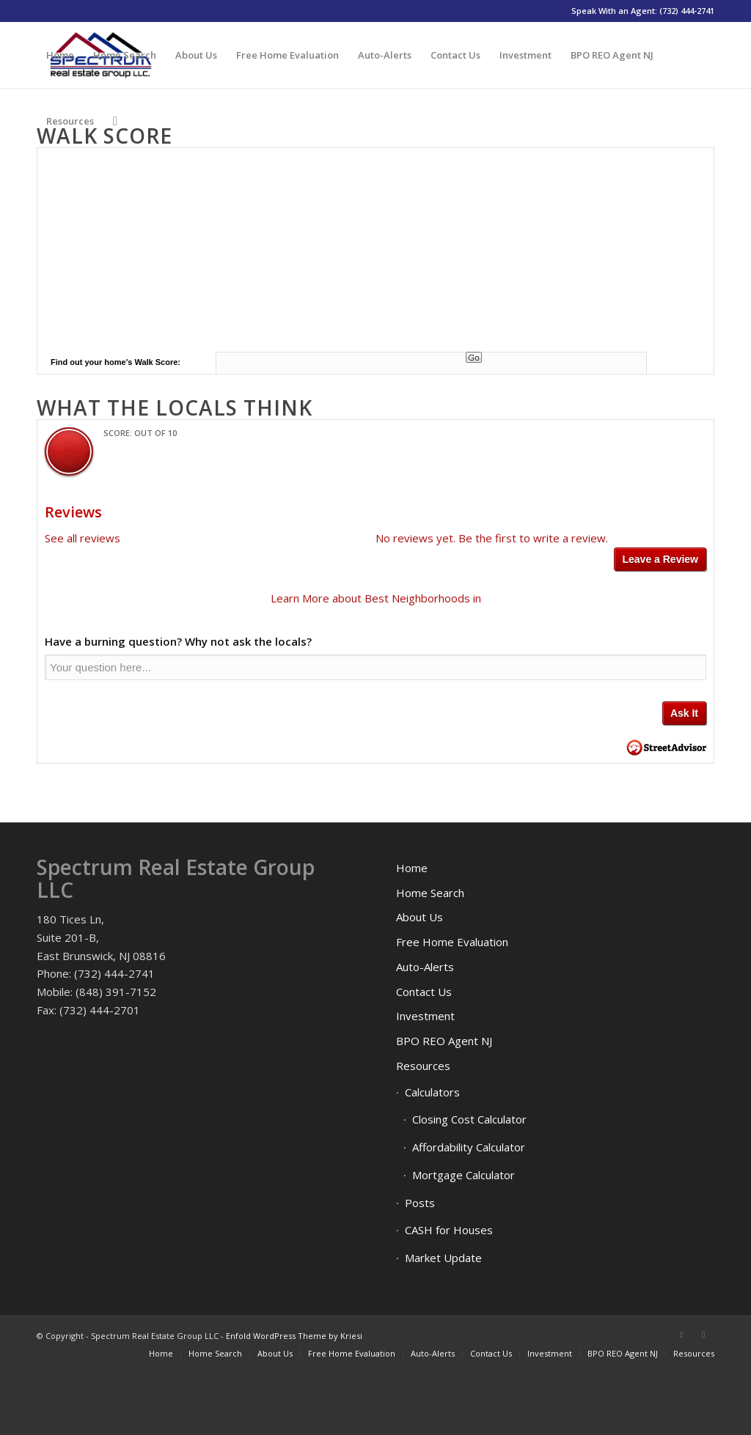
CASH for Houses (449, 1229)
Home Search (430, 892)
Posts (420, 1202)
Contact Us (424, 991)
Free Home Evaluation (452, 941)
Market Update (443, 1257)
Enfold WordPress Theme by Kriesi (294, 1335)
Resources (423, 1065)
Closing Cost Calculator (469, 1119)
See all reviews (82, 538)
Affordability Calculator (468, 1147)
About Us (419, 917)
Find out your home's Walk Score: (115, 362)
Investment (425, 1015)
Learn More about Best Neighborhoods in (376, 598)
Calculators (432, 1092)
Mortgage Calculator (463, 1174)
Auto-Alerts (425, 966)
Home (412, 867)
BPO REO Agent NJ (444, 1040)
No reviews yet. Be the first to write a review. (492, 538)
